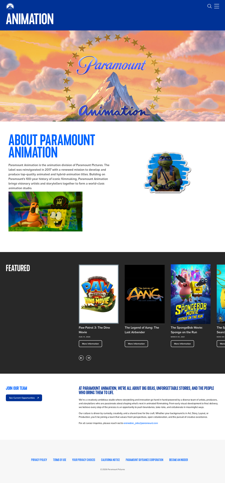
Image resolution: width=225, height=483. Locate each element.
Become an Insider (178, 459)
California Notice (110, 459)
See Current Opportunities (22, 397)
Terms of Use (59, 459)
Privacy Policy (39, 459)
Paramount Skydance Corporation (144, 459)
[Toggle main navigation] (216, 6)
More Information (90, 343)
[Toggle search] (209, 6)
